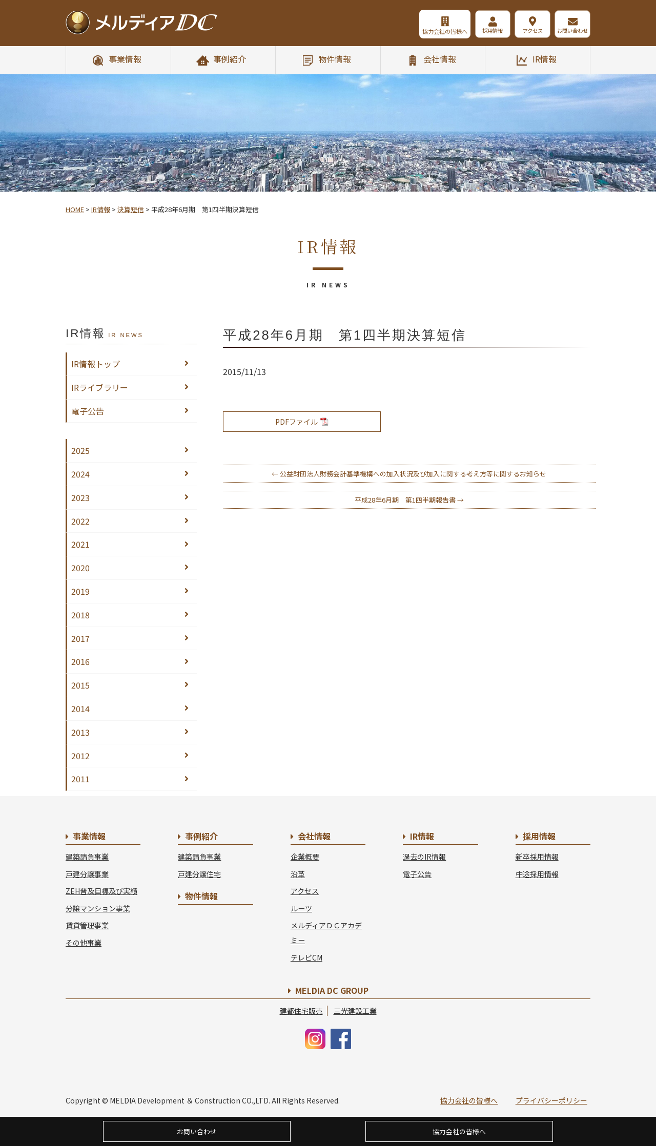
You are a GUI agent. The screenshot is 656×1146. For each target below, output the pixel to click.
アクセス (525, 31)
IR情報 (544, 59)
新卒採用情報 (537, 856)
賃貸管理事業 (87, 925)
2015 (80, 685)
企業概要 (305, 856)
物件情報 (334, 59)
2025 (80, 450)
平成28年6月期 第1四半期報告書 (409, 500)
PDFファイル (302, 421)
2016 (80, 661)
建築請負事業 (87, 856)
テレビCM (306, 957)
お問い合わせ (571, 31)
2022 (80, 521)
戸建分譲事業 (87, 874)
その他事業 (83, 942)
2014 (80, 708)
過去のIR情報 (424, 856)
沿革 (298, 874)
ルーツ (301, 908)
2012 (80, 755)
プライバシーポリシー (551, 1100)
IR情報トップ (95, 364)
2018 (80, 615)
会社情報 (439, 59)
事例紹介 (229, 59)
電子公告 (87, 411)
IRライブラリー (99, 387)
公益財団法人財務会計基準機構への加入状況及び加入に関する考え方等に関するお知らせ (409, 473)
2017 (80, 638)
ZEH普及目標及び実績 (101, 891)
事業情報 (125, 59)
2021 (80, 544)
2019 (80, 591)
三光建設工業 (355, 1011)
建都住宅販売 (301, 1011)
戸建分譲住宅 (199, 874)
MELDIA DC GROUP (331, 990)
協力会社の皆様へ (426, 31)
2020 (80, 567)
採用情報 (478, 31)
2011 (80, 779)
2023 (80, 497)
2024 (80, 474)
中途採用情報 (537, 874)
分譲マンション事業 (98, 908)
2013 (80, 732)
